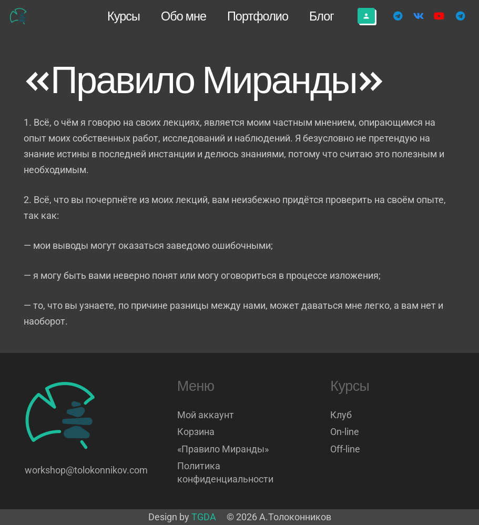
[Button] (366, 16)
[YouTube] (439, 15)
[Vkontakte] (418, 15)
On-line (344, 431)
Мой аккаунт (205, 414)
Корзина (196, 431)
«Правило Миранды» (223, 449)
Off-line (345, 449)
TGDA (203, 516)
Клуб (341, 414)
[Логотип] (18, 16)
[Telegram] (397, 15)
